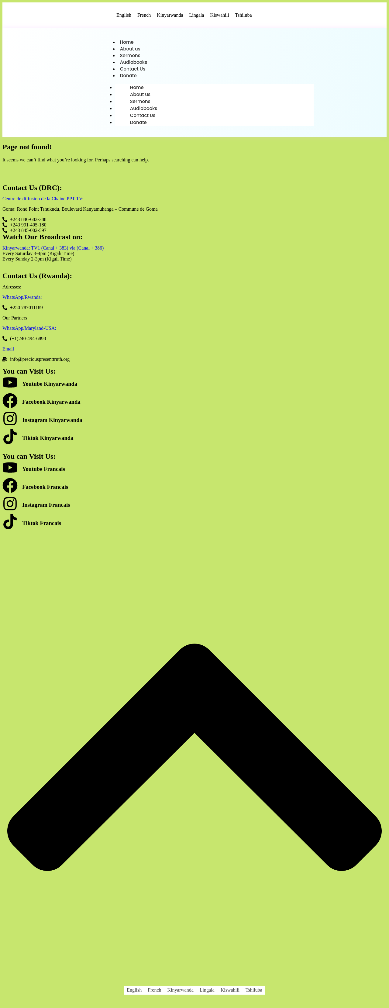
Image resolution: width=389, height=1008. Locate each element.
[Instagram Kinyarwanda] (10, 422)
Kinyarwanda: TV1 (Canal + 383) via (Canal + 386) (53, 249)
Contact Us (133, 70)
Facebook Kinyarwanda (51, 403)
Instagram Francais (46, 506)
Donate (128, 77)
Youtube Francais (43, 471)
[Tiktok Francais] (10, 525)
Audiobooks (133, 63)
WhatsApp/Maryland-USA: (29, 330)
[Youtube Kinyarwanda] (10, 386)
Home (127, 42)
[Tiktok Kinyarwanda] (10, 440)
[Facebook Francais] (10, 489)
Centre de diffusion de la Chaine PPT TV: (43, 200)
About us (130, 49)
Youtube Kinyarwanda (49, 385)
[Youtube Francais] (10, 471)
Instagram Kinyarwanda (52, 422)
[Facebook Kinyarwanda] (10, 404)
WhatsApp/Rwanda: (22, 299)
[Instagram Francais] (10, 507)
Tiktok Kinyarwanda (48, 440)
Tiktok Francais (41, 525)
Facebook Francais (45, 488)
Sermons (130, 56)
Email (8, 350)
